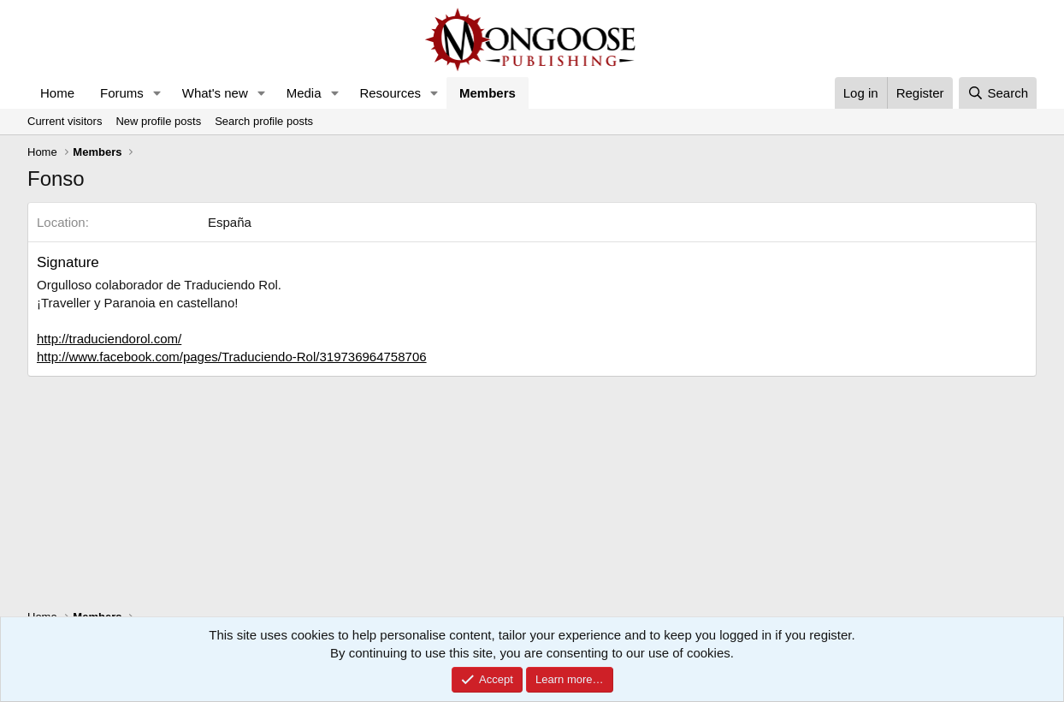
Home (57, 93)
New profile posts (158, 121)
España (229, 222)
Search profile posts (264, 121)
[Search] (998, 93)
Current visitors (64, 121)
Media (304, 93)
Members (487, 93)
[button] (157, 93)
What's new (215, 93)
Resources (390, 93)
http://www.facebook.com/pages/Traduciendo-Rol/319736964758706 (232, 356)
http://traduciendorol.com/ (109, 338)
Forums (122, 93)
